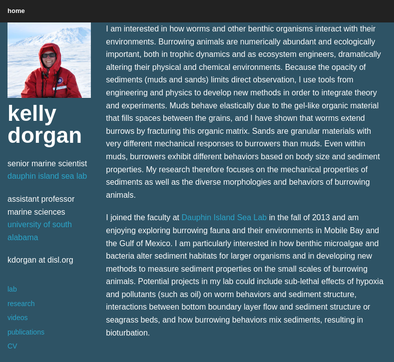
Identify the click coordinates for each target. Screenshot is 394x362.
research (20, 304)
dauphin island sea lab (47, 176)
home (16, 10)
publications (25, 332)
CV (12, 346)
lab (12, 289)
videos (17, 318)
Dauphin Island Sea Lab (224, 217)
